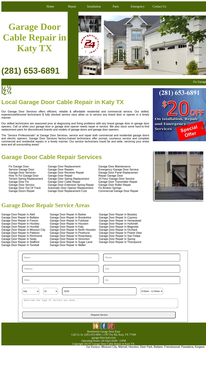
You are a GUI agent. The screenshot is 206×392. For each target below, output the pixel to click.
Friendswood (174, 346)
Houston (136, 346)
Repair (72, 6)
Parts (116, 6)
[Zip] (141, 280)
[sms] (100, 303)
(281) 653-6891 (30, 71)
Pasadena (189, 346)
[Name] (60, 258)
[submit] (99, 315)
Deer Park (148, 346)
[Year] (99, 291)
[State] (60, 280)
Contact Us (159, 6)
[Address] (60, 269)
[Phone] (141, 258)
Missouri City (112, 346)
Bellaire (160, 346)
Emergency (138, 6)
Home (50, 6)
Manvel (125, 346)
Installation (94, 6)
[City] (141, 269)
